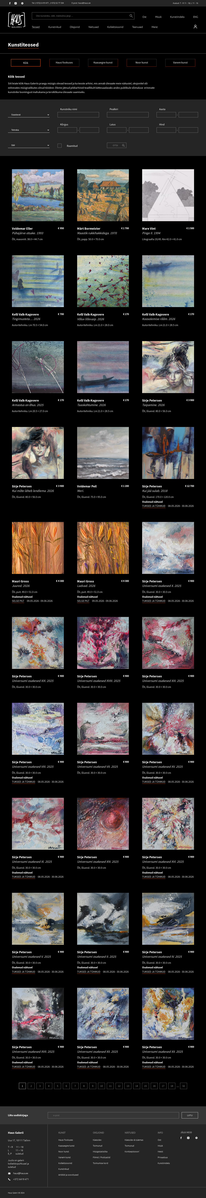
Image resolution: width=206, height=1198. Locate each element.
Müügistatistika (100, 1151)
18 (172, 1086)
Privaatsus (163, 1157)
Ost (144, 16)
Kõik (25, 62)
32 (183, 1086)
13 (128, 1086)
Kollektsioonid (115, 27)
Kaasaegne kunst (103, 62)
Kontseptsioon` (132, 1151)
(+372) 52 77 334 (57, 3)
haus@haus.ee (84, 3)
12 (119, 1086)
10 (101, 1086)
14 (136, 1086)
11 (110, 1086)
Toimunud (97, 1145)
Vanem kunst (180, 62)
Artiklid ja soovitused (68, 1174)
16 (154, 1086)
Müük (158, 16)
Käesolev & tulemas (134, 1139)
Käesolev (97, 1139)
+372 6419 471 (21, 1179)
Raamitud (72, 145)
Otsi (115, 145)
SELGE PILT (18, 600)
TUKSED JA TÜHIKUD (153, 505)
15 (145, 1086)
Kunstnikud (54, 27)
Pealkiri (114, 109)
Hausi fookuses (64, 62)
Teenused (137, 27)
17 (163, 1086)
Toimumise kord (100, 1163)
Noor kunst (142, 62)
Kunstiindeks (177, 16)
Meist (160, 1151)
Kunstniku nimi (68, 109)
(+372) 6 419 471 (42, 3)
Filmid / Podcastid (101, 1157)
